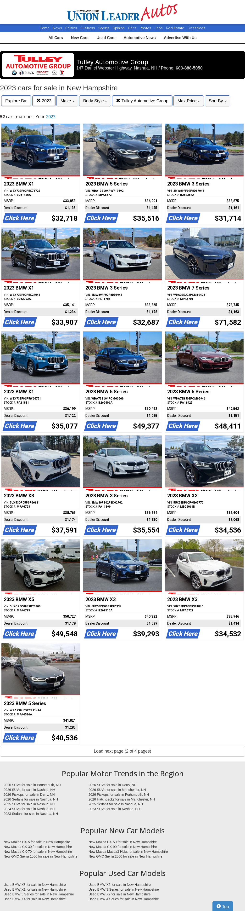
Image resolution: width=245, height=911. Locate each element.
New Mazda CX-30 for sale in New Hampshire (38, 847)
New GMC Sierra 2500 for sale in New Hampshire (125, 856)
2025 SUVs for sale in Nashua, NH (29, 804)
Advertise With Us (180, 38)
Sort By (217, 101)
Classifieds (196, 28)
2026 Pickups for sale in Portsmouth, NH (119, 794)
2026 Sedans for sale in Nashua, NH (31, 799)
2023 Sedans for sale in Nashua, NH (31, 814)
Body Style (95, 101)
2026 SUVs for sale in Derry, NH (112, 785)
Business (88, 28)
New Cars (80, 38)
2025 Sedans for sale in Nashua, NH (116, 804)
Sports (104, 28)
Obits (132, 28)
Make (67, 101)
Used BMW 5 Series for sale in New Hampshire (39, 894)
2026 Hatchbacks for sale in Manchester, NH (122, 799)
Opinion (119, 28)
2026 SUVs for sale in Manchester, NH (117, 790)
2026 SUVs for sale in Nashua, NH (29, 790)
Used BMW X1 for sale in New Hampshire (35, 889)
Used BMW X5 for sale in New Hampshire (120, 885)
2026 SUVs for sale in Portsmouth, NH (32, 785)
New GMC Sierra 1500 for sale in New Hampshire (41, 856)
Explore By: (16, 101)
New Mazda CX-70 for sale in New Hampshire (38, 851)
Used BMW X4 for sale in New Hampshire (35, 899)
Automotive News (140, 38)
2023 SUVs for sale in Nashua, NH (114, 809)
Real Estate (175, 28)
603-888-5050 (189, 68)
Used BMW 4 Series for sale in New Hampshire (124, 899)
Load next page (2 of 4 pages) (122, 751)
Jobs (159, 28)
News (57, 28)
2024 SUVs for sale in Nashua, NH (29, 809)
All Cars (55, 38)
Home (45, 28)
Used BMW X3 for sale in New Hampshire (35, 885)
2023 (43, 100)
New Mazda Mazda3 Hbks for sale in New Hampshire (128, 851)
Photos (146, 28)
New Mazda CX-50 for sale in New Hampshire (123, 842)
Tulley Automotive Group (142, 100)
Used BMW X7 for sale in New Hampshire (120, 894)
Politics (71, 28)
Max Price (189, 101)
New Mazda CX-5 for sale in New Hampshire (37, 842)
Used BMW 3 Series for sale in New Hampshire (124, 889)
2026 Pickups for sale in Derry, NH (29, 794)
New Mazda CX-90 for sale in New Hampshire (123, 847)
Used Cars (106, 38)
